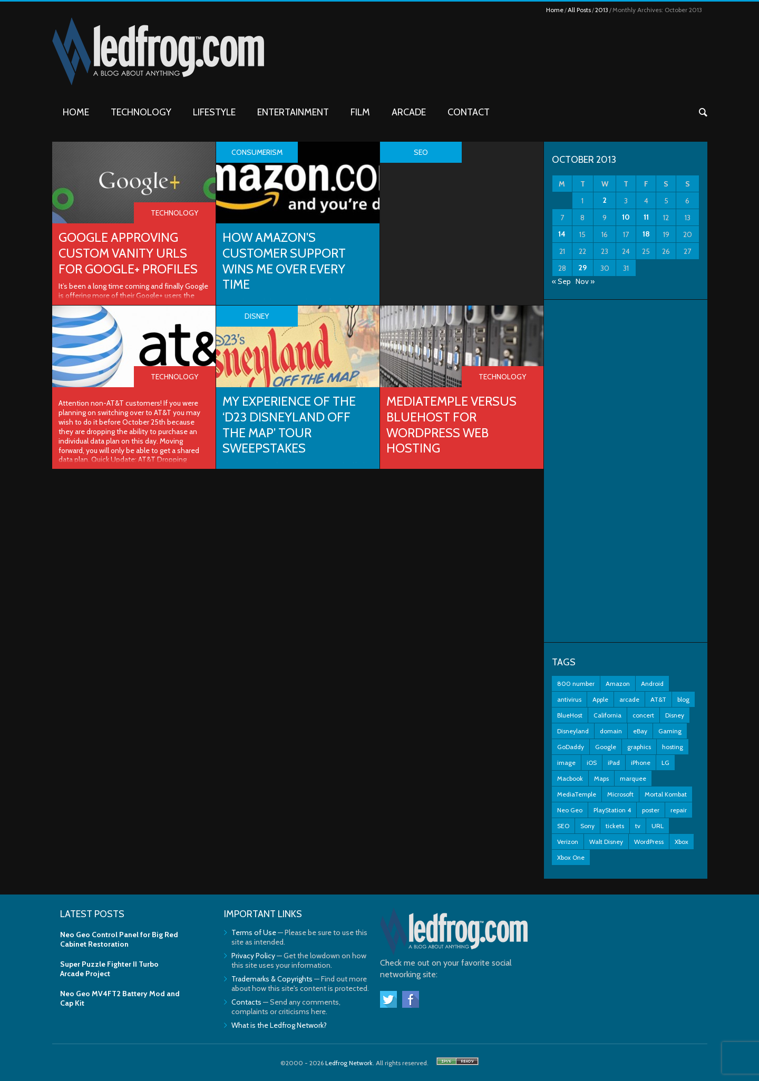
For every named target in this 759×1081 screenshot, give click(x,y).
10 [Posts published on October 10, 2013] (626, 217)
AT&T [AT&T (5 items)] (658, 699)
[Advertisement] (625, 471)
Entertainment (293, 112)
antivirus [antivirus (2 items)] (569, 699)
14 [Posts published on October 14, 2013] (562, 234)
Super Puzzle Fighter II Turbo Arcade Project (109, 968)
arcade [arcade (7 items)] (629, 699)
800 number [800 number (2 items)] (576, 683)
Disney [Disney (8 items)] (674, 715)
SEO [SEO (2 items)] (563, 826)
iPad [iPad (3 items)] (614, 762)
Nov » (585, 281)
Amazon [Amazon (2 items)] (618, 683)
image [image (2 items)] (566, 762)
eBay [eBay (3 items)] (640, 731)
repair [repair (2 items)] (678, 810)
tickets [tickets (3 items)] (615, 826)
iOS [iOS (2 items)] (592, 762)
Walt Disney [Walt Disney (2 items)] (606, 842)
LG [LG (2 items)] (665, 762)
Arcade (409, 112)
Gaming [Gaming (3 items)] (670, 731)
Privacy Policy (253, 955)
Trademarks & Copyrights (272, 979)
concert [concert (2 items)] (643, 715)
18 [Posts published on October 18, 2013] (646, 234)
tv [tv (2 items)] (637, 826)
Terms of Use (253, 932)
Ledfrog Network (349, 1063)
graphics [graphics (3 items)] (639, 747)
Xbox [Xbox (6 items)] (681, 842)
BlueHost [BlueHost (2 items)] (569, 715)
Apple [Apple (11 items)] (600, 699)
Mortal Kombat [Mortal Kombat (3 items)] (666, 794)
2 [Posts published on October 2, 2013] (604, 200)
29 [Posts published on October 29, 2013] (582, 267)
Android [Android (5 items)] (652, 683)
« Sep (561, 281)
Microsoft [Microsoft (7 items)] (620, 794)
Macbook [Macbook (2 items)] (570, 778)
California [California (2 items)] (607, 715)
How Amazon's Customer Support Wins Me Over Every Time (286, 261)
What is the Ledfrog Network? (279, 1025)
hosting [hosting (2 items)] (672, 747)
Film (360, 112)
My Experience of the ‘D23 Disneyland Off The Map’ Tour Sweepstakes (290, 425)
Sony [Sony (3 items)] (587, 826)
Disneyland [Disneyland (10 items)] (573, 731)
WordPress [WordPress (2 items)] (649, 842)
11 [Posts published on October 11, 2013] (646, 217)
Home (554, 10)
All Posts (579, 10)
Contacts (246, 1002)
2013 (601, 10)
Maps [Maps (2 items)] (601, 778)
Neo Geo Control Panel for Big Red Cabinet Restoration (119, 939)
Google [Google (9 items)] (605, 747)
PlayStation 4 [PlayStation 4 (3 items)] (612, 810)
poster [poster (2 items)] (650, 810)
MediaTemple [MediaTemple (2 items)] (576, 794)
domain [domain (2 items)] (611, 731)
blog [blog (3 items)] (683, 699)
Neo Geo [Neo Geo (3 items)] (569, 810)
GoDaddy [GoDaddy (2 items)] (570, 747)
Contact (468, 112)
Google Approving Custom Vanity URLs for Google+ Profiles (129, 253)
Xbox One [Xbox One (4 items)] (571, 857)
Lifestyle (214, 112)
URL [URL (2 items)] (657, 826)
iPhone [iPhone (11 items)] (640, 762)
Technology (141, 112)
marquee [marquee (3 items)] (633, 778)
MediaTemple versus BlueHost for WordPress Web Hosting (453, 425)
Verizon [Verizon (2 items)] (567, 842)
